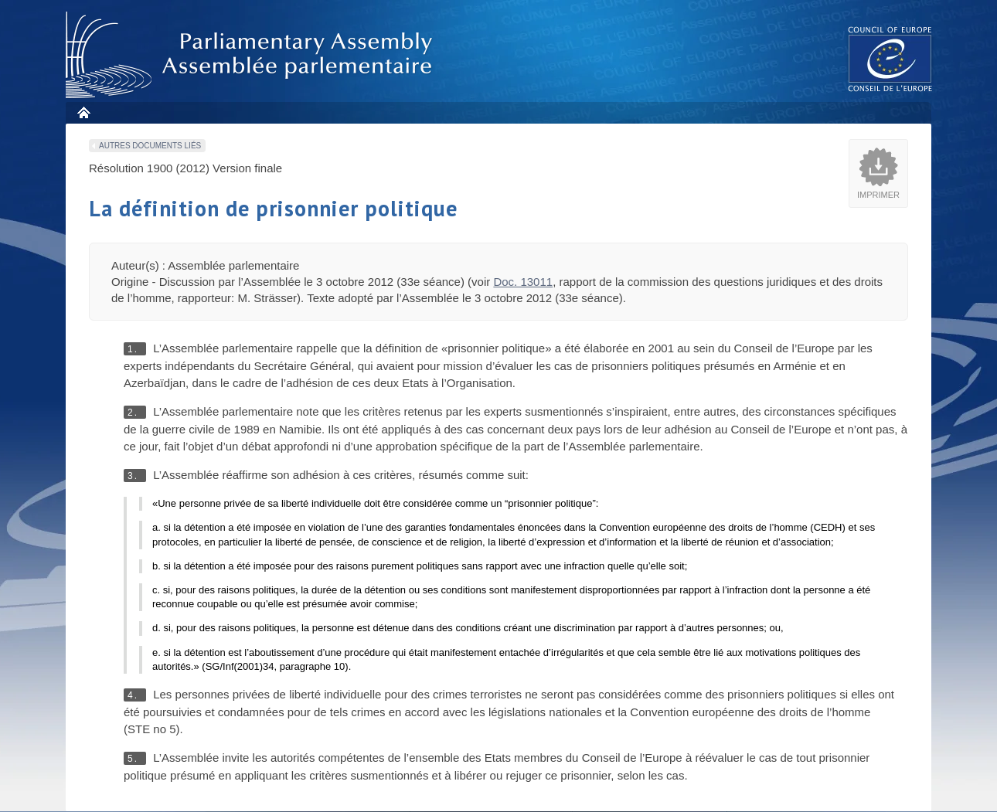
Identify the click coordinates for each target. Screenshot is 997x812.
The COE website (890, 58)
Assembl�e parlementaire (252, 55)
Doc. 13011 (523, 281)
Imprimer (878, 194)
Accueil (83, 112)
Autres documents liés (150, 145)
